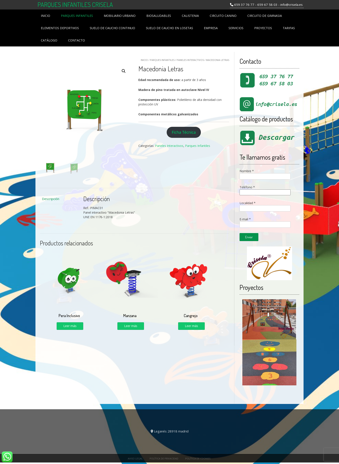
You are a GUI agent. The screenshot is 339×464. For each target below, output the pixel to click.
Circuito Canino (223, 16)
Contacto (76, 40)
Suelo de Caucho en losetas (169, 28)
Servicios (236, 28)
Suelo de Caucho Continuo (112, 28)
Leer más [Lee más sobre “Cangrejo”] (191, 326)
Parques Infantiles (77, 16)
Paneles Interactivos (190, 60)
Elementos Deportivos (60, 28)
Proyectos (263, 28)
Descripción (50, 199)
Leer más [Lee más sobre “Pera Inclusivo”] (70, 326)
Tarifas (289, 28)
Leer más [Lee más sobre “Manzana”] (130, 326)
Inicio (45, 16)
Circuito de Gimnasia (264, 16)
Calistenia (190, 16)
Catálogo (49, 40)
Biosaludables (158, 16)
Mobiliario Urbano (120, 16)
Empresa (211, 28)
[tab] (59, 199)
